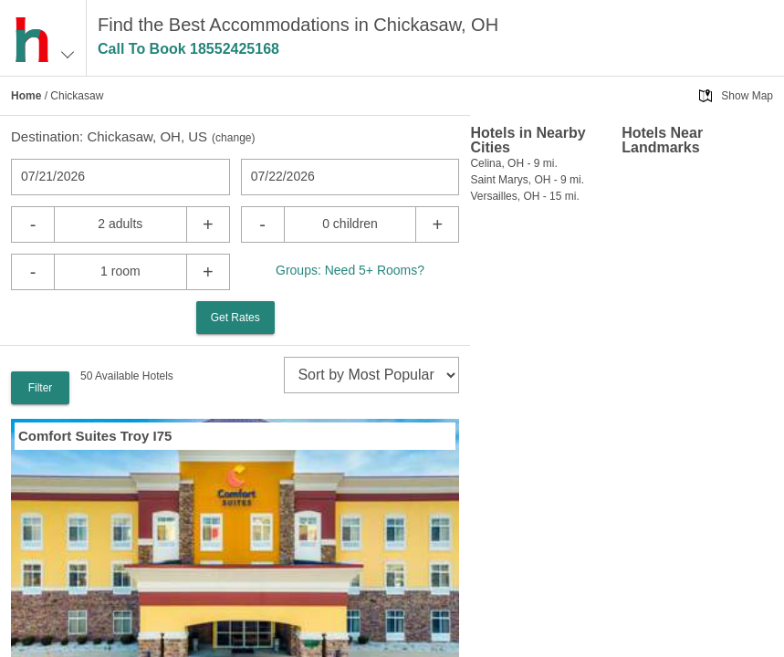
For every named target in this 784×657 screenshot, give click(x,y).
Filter (40, 387)
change (233, 137)
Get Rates (235, 317)
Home (26, 95)
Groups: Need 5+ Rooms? (350, 270)
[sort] (371, 375)
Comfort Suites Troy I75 (95, 435)
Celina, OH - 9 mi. (513, 163)
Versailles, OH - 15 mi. (524, 196)
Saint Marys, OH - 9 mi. (527, 179)
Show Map (747, 95)
